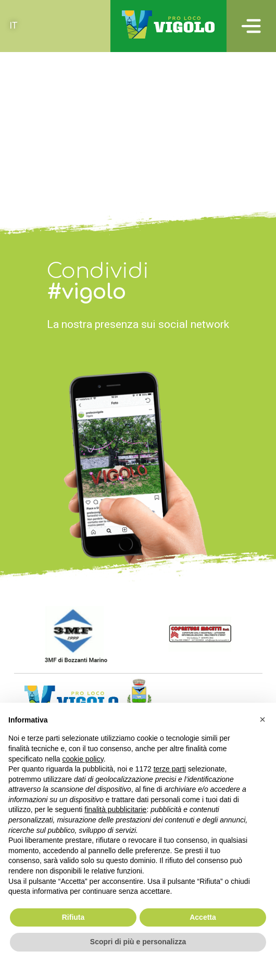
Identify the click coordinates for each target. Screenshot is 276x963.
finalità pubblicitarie (115, 809)
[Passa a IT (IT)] (13, 26)
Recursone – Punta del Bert (68, 129)
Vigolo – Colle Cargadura (64, 157)
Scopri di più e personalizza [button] (138, 941)
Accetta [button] (203, 917)
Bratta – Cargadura (47, 115)
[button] (262, 719)
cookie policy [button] (83, 759)
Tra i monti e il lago (49, 171)
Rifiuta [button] (73, 917)
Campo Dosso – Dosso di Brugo (80, 87)
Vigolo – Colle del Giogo (63, 73)
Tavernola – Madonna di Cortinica (86, 143)
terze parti (170, 769)
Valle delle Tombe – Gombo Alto (82, 101)
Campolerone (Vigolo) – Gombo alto (92, 59)
